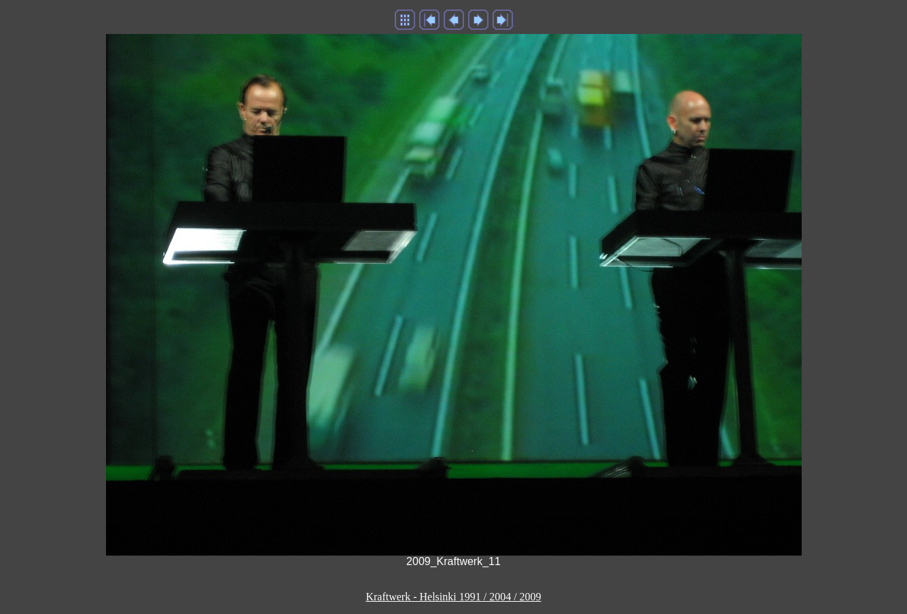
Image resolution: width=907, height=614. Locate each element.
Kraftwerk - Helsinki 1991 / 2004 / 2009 (453, 596)
